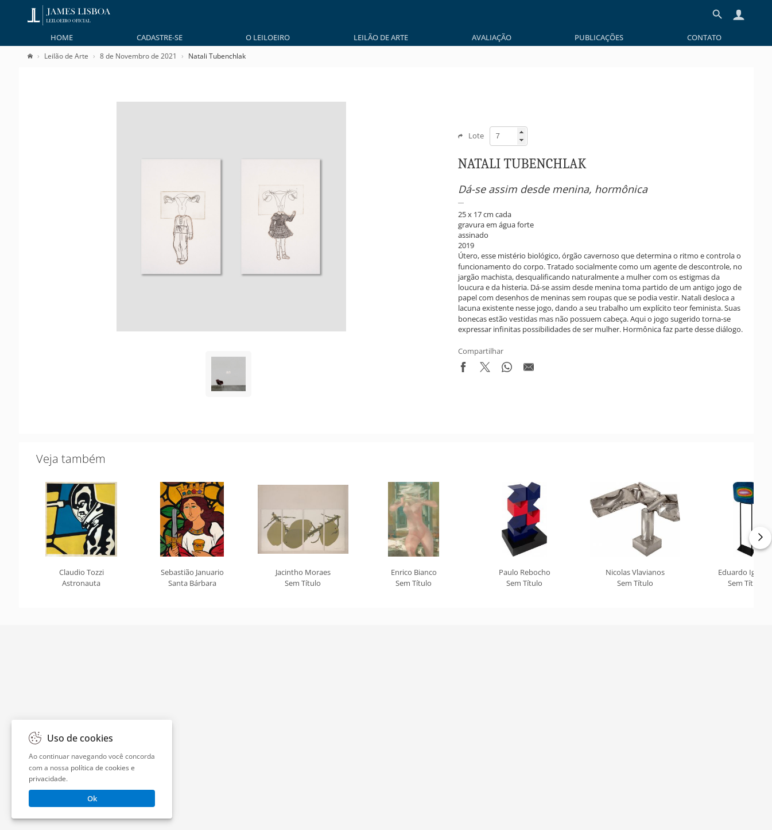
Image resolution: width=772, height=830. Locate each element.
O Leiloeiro (268, 37)
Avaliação (491, 37)
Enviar (588, 662)
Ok (92, 798)
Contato (704, 37)
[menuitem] (62, 37)
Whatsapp (452, 778)
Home (62, 37)
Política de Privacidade (342, 729)
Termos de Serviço (335, 762)
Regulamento (327, 745)
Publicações (599, 37)
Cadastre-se (160, 37)
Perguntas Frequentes (466, 745)
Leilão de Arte (381, 37)
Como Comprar (454, 762)
